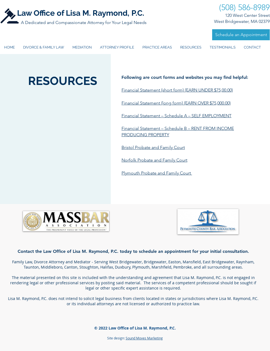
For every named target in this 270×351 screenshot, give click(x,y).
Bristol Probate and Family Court (153, 147)
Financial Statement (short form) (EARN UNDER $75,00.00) (177, 90)
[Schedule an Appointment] (241, 34)
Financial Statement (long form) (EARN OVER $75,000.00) (176, 103)
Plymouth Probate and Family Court (156, 173)
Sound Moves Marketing (144, 338)
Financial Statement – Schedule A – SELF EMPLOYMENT (176, 115)
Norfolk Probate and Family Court (154, 160)
